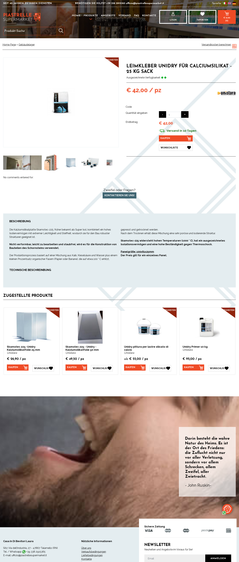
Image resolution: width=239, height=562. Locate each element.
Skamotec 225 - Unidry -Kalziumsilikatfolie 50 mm (82, 348)
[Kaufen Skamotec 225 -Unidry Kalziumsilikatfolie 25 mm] (18, 367)
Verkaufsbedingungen (93, 551)
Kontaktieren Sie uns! (119, 195)
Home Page (9, 44)
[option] (13, 162)
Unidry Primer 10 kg (195, 346)
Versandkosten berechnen (216, 44)
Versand (124, 15)
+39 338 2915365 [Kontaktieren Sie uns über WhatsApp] (35, 551)
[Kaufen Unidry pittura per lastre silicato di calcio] (135, 367)
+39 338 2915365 (116, 3)
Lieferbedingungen (92, 554)
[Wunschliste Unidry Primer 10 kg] (219, 367)
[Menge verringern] (162, 114)
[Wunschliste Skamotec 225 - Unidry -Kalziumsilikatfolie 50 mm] (102, 367)
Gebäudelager (27, 44)
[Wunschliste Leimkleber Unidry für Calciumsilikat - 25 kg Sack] (176, 147)
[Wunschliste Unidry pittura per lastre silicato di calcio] (160, 367)
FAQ (136, 15)
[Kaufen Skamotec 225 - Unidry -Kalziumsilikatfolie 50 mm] (76, 367)
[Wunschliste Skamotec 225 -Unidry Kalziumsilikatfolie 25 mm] (43, 367)
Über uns (86, 547)
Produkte (90, 15)
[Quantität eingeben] (174, 115)
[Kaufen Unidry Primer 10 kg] (193, 367)
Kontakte (149, 15)
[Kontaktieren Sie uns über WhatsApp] (227, 509)
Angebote (108, 15)
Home (76, 15)
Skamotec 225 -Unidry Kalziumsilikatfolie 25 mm (23, 348)
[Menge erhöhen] (185, 114)
